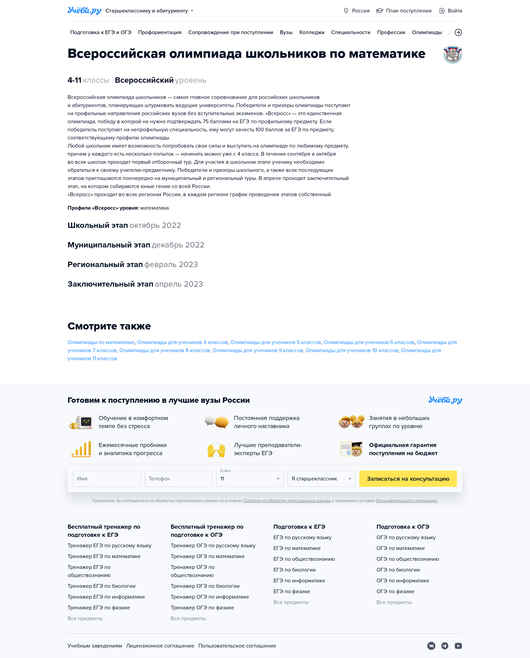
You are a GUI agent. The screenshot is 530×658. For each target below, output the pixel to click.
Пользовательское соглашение (237, 645)
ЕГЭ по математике (297, 548)
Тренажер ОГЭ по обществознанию (193, 571)
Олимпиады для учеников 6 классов (369, 342)
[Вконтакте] (431, 646)
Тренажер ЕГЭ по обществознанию (89, 571)
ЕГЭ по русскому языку (302, 537)
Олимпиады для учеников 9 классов (258, 350)
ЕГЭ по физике (291, 591)
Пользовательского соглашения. (407, 500)
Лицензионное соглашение (160, 645)
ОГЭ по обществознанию (408, 559)
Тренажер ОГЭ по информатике (210, 597)
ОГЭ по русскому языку (406, 537)
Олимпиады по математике (101, 342)
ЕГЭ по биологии (294, 570)
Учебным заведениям (95, 645)
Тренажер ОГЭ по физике (202, 607)
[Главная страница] (84, 11)
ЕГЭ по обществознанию (304, 559)
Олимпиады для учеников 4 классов (182, 342)
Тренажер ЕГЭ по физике (99, 607)
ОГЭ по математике (401, 548)
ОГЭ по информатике (403, 580)
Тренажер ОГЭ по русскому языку (213, 545)
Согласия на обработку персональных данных (287, 500)
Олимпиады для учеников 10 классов (352, 350)
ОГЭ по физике (395, 591)
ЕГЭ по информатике (299, 580)
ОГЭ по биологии (398, 570)
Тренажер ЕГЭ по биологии (102, 586)
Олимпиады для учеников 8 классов (164, 350)
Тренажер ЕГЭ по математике (104, 556)
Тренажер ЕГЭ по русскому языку (109, 545)
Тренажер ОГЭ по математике (208, 556)
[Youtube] (458, 646)
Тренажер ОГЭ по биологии (205, 586)
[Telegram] (445, 646)
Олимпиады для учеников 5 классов (276, 342)
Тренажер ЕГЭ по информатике (106, 597)
